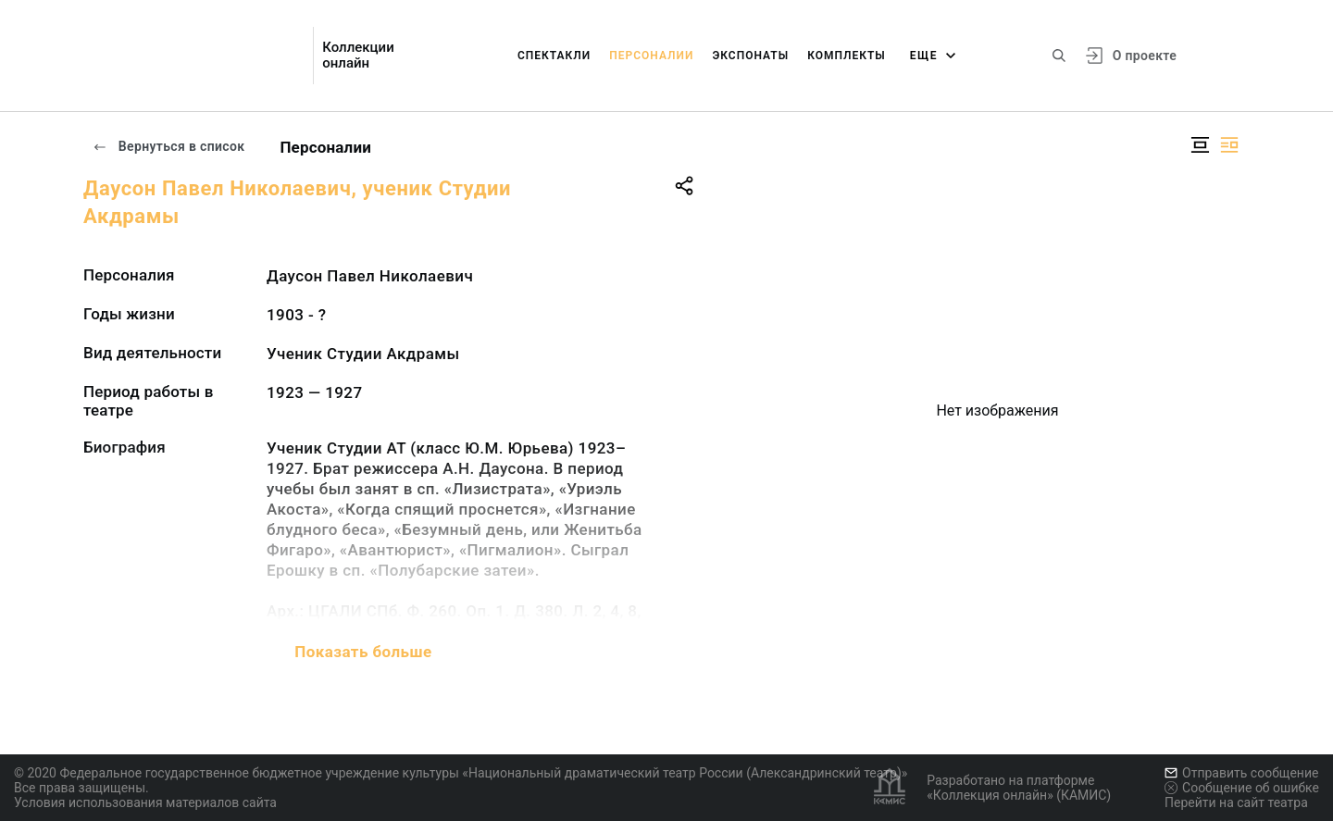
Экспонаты (750, 55)
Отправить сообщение (1241, 772)
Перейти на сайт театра (1236, 802)
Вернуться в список (168, 146)
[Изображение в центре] (1200, 145)
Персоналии (651, 55)
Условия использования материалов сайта (145, 802)
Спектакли (554, 55)
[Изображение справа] (1229, 145)
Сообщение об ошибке (1242, 787)
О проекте (1145, 55)
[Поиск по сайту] (1059, 56)
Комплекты (846, 55)
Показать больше (362, 651)
